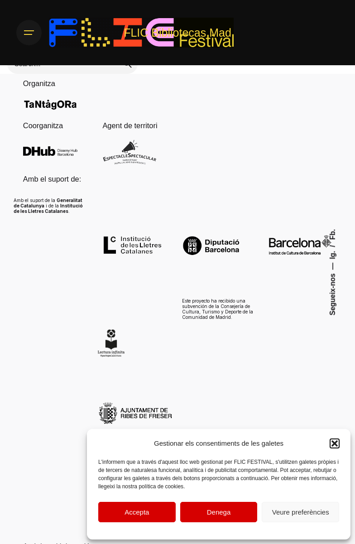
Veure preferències (300, 512)
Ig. (332, 254)
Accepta (137, 512)
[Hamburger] (29, 32)
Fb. (332, 234)
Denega (219, 512)
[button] (334, 443)
